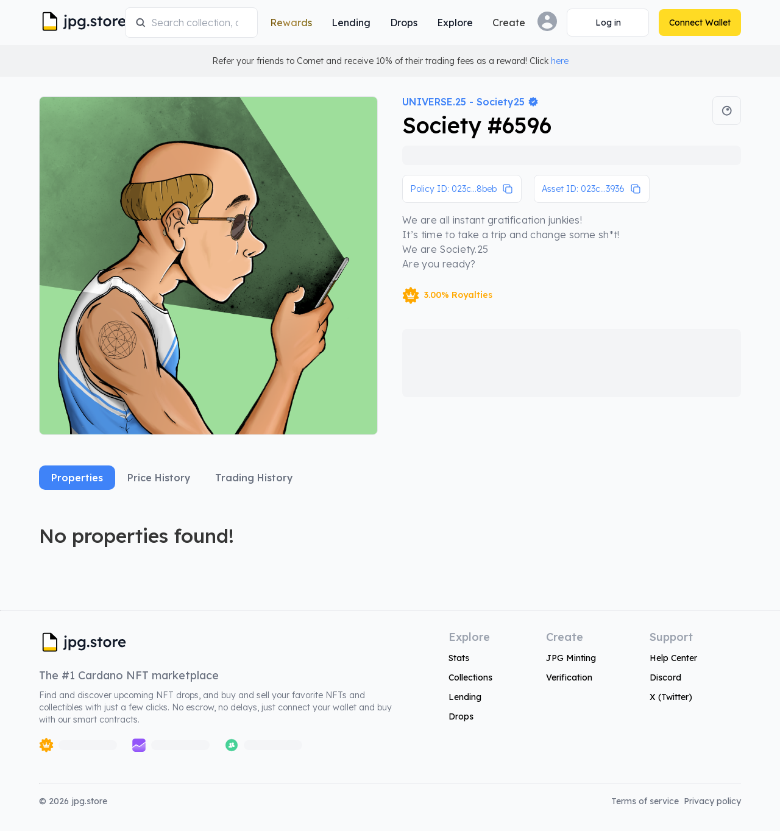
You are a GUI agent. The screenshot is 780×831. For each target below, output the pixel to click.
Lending (464, 696)
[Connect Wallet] (608, 23)
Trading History (254, 478)
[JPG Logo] (79, 22)
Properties (77, 478)
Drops (460, 716)
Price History (159, 478)
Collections (470, 677)
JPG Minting (571, 657)
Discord (665, 677)
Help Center (673, 657)
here (560, 60)
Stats (458, 657)
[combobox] (199, 22)
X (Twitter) (671, 696)
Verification (569, 677)
